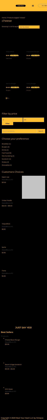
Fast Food (5, 153)
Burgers (4, 147)
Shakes (4, 162)
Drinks (4, 150)
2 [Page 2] (6, 98)
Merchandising (7, 156)
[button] (32, 5)
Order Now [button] (14, 55)
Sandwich (5, 159)
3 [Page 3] (7, 98)
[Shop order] (29, 27)
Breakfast (5, 144)
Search (41, 131)
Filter (7, 123)
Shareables (5, 165)
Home (4, 18)
